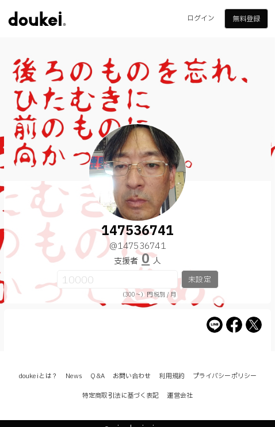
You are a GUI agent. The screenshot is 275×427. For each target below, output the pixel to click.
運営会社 (179, 396)
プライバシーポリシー (225, 376)
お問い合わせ (132, 376)
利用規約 (171, 376)
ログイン (201, 18)
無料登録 (246, 19)
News (74, 376)
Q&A (97, 376)
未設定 (199, 280)
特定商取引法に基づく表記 (120, 396)
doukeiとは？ (38, 376)
